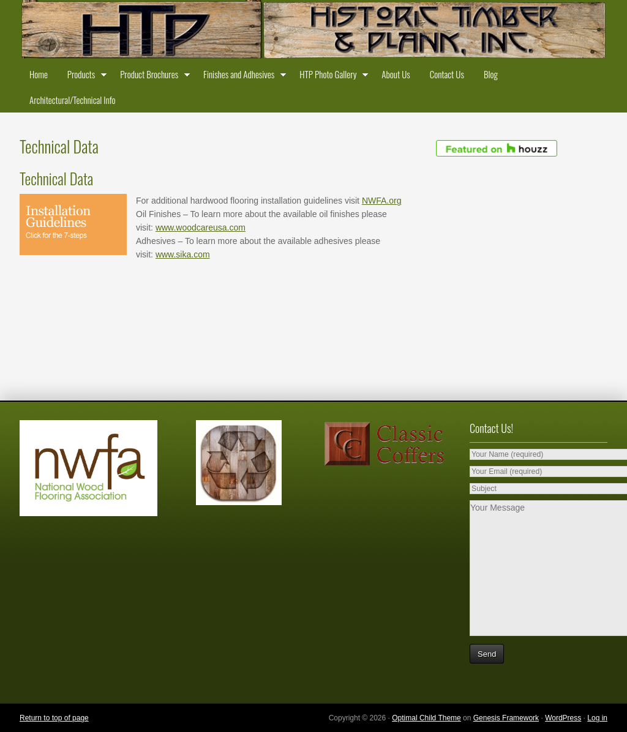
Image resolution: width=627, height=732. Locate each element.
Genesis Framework (506, 718)
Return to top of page (54, 718)
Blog (491, 74)
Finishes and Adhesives (241, 76)
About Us (395, 74)
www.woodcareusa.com (201, 227)
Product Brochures (151, 76)
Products (84, 76)
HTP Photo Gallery (331, 76)
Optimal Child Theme (426, 718)
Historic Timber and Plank (313, 30)
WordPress (563, 718)
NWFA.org (382, 200)
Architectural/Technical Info (72, 99)
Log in (597, 718)
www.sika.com (183, 254)
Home (38, 74)
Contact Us (447, 74)
